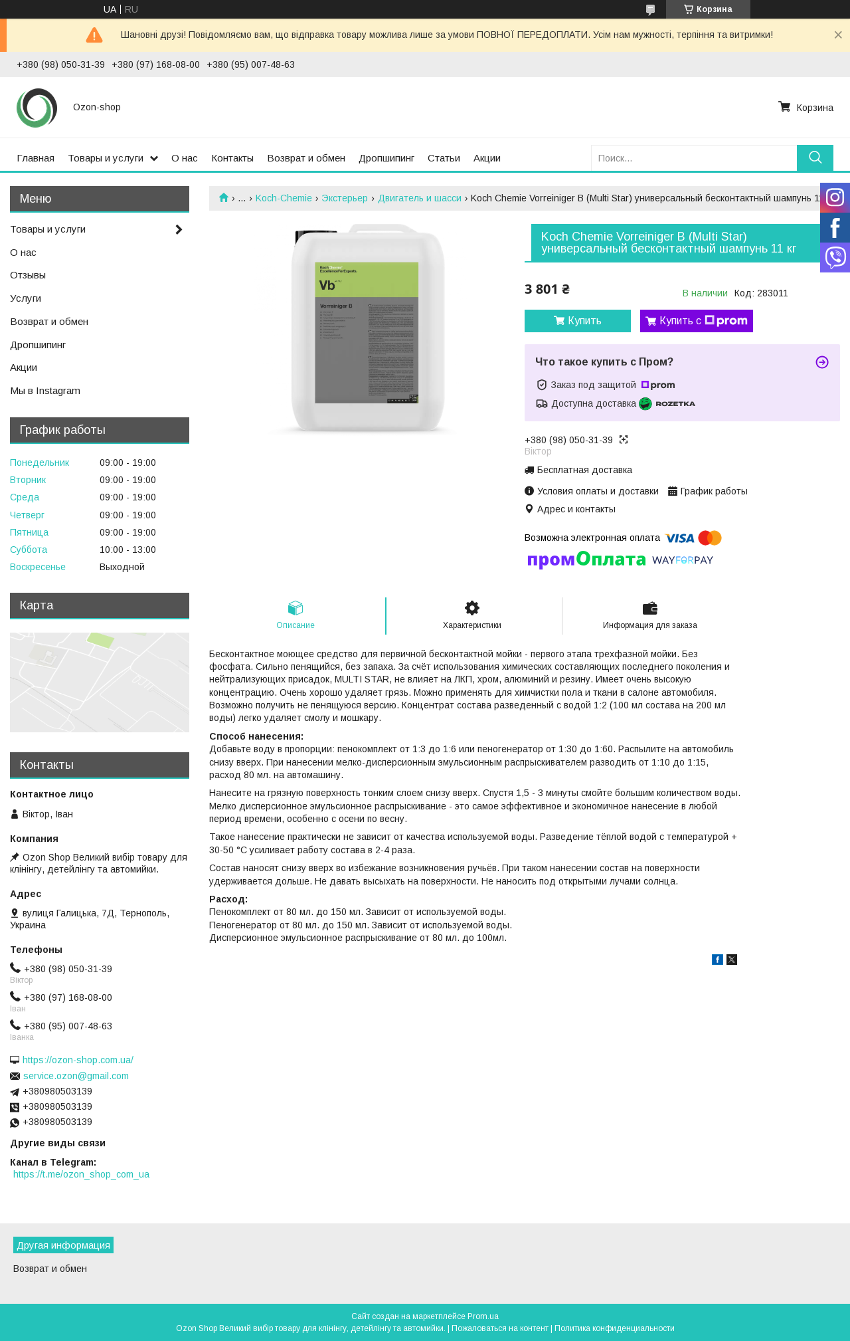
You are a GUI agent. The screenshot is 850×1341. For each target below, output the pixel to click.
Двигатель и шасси (420, 198)
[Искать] (815, 158)
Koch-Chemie (284, 198)
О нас (184, 157)
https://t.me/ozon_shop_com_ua (81, 1174)
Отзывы (28, 274)
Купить (585, 320)
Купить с (703, 321)
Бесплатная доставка (584, 469)
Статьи (444, 157)
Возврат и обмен (306, 157)
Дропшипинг (386, 157)
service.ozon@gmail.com (76, 1076)
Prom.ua (483, 1316)
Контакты (232, 157)
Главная (35, 157)
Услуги (25, 298)
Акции (487, 157)
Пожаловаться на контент (500, 1328)
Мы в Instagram (45, 390)
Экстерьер (344, 198)
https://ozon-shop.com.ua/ (78, 1060)
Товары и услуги (105, 157)
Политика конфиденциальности (614, 1328)
